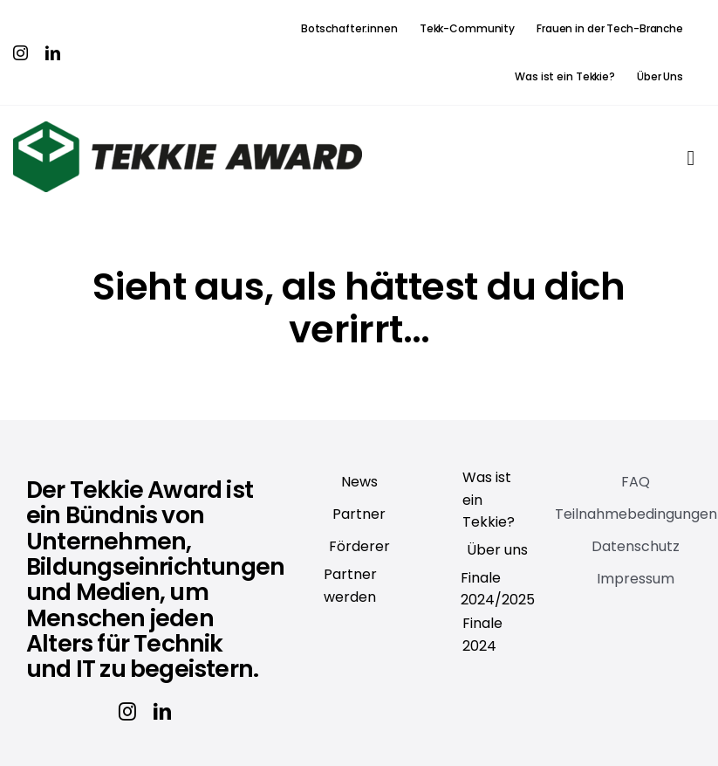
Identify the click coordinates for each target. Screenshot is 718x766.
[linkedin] (52, 52)
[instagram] (20, 52)
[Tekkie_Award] (187, 129)
